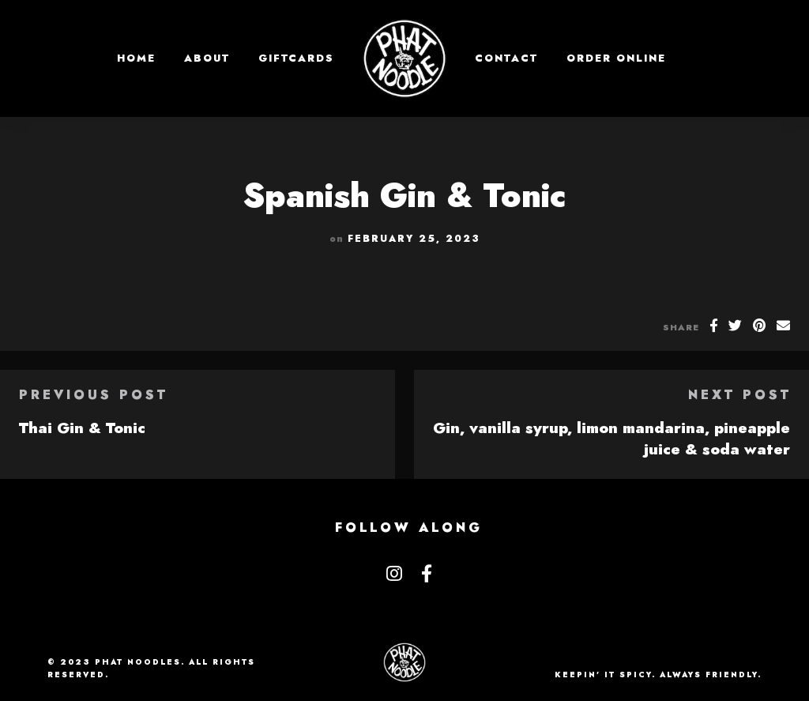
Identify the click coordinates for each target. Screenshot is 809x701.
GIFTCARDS (296, 58)
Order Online (616, 58)
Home (136, 58)
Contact (506, 58)
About (207, 58)
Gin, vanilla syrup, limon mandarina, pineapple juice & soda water (611, 438)
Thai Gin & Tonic (82, 427)
